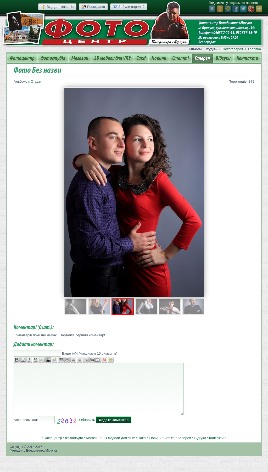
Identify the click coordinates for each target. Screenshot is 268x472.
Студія (36, 81)
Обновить (87, 420)
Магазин (79, 58)
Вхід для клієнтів (57, 7)
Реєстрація (93, 7)
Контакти (247, 58)
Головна (254, 49)
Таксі (141, 58)
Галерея (202, 58)
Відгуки (223, 58)
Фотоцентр (22, 58)
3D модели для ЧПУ (112, 58)
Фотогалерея (232, 49)
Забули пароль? (128, 7)
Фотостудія (53, 58)
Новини (159, 58)
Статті (180, 58)
